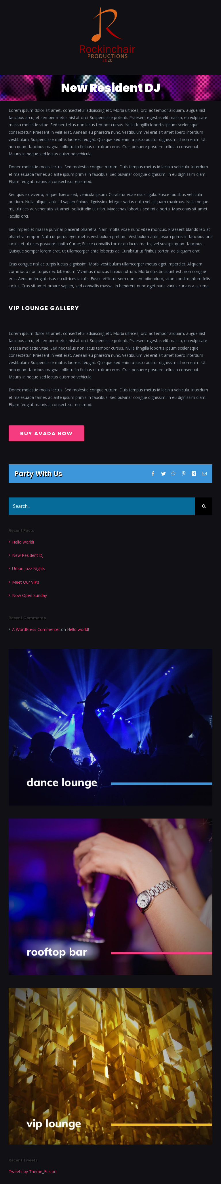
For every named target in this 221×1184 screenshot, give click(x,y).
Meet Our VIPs (25, 582)
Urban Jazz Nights (28, 568)
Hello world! (23, 542)
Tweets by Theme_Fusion (32, 1171)
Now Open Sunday (29, 595)
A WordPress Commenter (36, 629)
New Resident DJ (27, 555)
